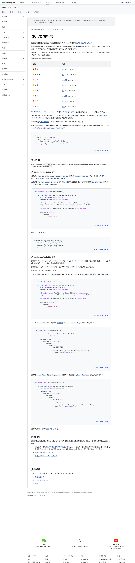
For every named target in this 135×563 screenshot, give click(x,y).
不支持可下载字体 (47, 453)
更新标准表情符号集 (83, 43)
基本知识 (22, 2)
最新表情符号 (44, 122)
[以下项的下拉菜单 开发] (51, 2)
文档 (65, 29)
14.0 (63, 85)
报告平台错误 (121, 559)
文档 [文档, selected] (27, 12)
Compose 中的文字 (41, 480)
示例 (19, 12)
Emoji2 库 (66, 182)
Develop (5, 7)
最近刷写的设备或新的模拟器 (55, 447)
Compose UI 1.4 (50, 112)
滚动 (36, 484)
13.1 (63, 91)
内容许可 (45, 492)
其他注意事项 (39, 477)
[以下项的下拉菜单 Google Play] (66, 2)
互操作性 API (50, 429)
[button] (11, 16)
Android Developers (36, 29)
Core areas (16, 7)
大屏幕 (65, 559)
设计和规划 (35, 2)
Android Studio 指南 (105, 559)
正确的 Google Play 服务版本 (47, 456)
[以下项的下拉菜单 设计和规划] (41, 2)
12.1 (63, 101)
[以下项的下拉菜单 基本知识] (27, 2)
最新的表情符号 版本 (67, 112)
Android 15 (84, 559)
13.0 (63, 96)
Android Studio (126, 2)
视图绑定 (60, 323)
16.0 (63, 69)
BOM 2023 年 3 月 (37, 112)
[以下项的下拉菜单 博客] (78, 2)
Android (29, 559)
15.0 (63, 80)
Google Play (60, 2)
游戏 (46, 559)
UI (25, 7)
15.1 (63, 75)
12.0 (63, 107)
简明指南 (36, 12)
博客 (75, 2)
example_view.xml (100, 249)
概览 (3, 12)
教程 (11, 12)
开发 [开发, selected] (47, 2)
